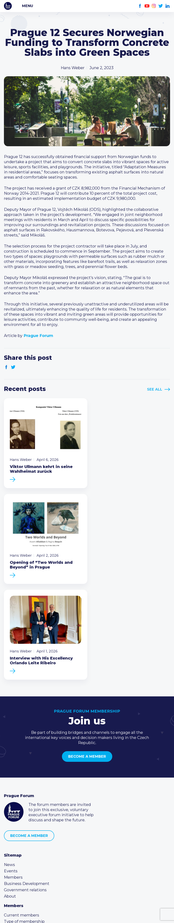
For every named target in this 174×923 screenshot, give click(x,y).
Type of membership (24, 821)
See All (154, 389)
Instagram (153, 6)
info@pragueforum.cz (30, 859)
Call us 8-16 (14, 846)
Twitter (160, 6)
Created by (87, 915)
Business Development (26, 783)
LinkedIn (167, 6)
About (10, 796)
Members (13, 777)
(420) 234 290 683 (26, 852)
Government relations (25, 789)
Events (10, 771)
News (9, 764)
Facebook (140, 6)
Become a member (87, 656)
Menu (27, 6)
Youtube (147, 6)
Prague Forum (8, 6)
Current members (21, 815)
